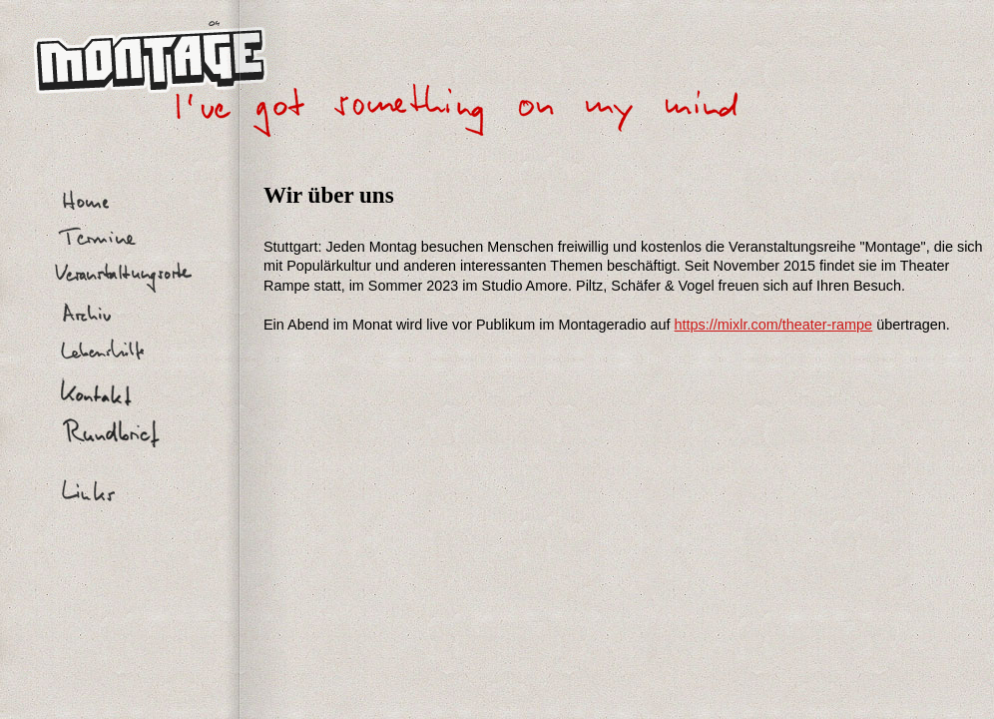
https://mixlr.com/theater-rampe (774, 325)
